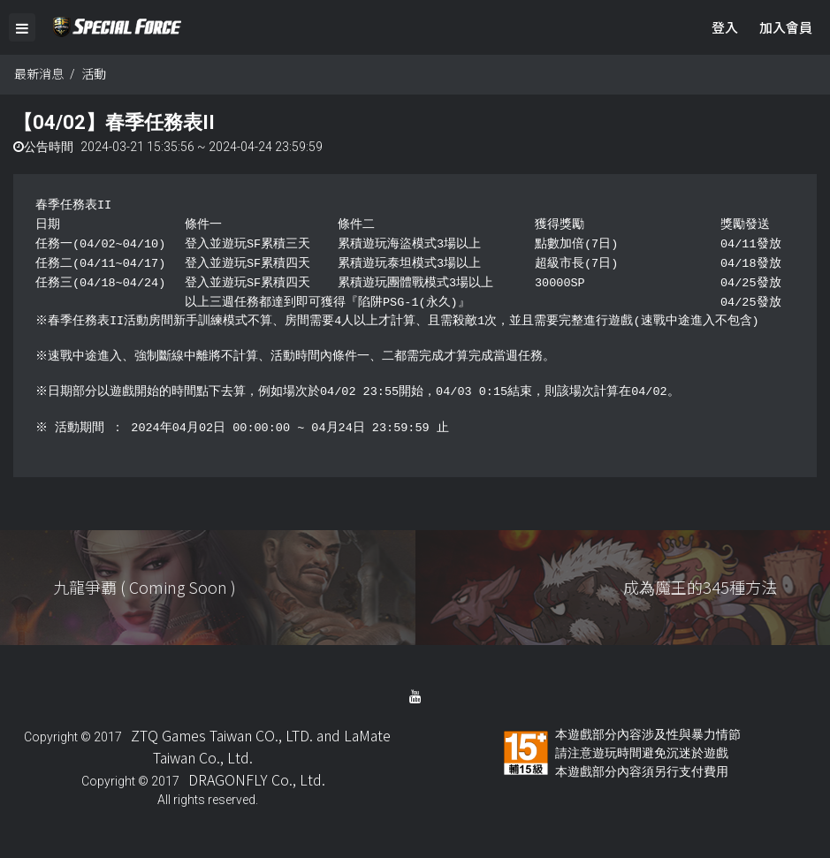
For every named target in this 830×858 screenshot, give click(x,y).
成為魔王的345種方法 (700, 586)
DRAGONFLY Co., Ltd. (256, 779)
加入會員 (785, 27)
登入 (725, 27)
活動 (93, 73)
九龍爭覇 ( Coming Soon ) (144, 586)
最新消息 (39, 73)
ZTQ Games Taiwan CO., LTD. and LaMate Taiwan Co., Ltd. (261, 746)
